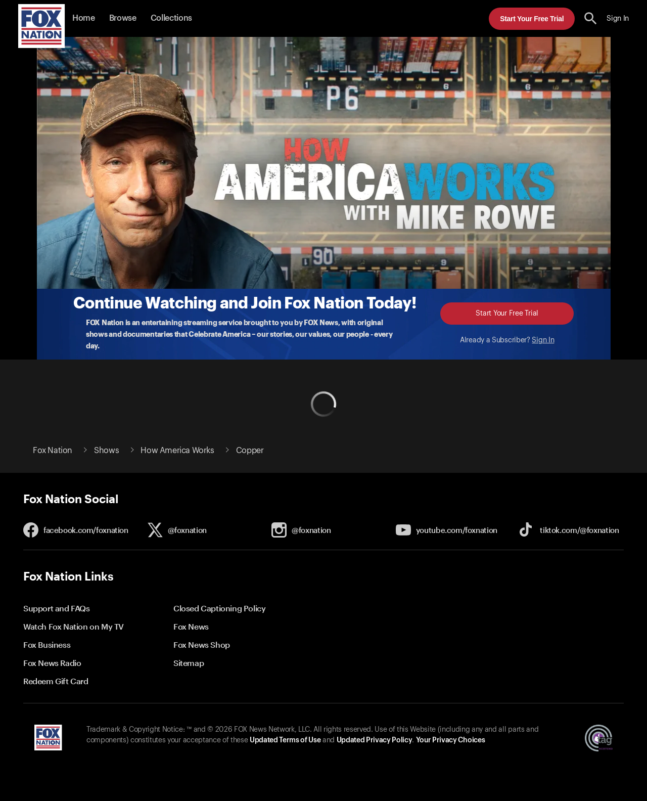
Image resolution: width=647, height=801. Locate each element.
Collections (171, 18)
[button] (590, 18)
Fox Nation (52, 451)
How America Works (177, 451)
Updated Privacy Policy (374, 740)
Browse (122, 18)
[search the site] (590, 18)
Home (83, 18)
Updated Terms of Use (285, 740)
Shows (106, 451)
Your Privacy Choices (450, 740)
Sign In (543, 340)
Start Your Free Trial (532, 19)
